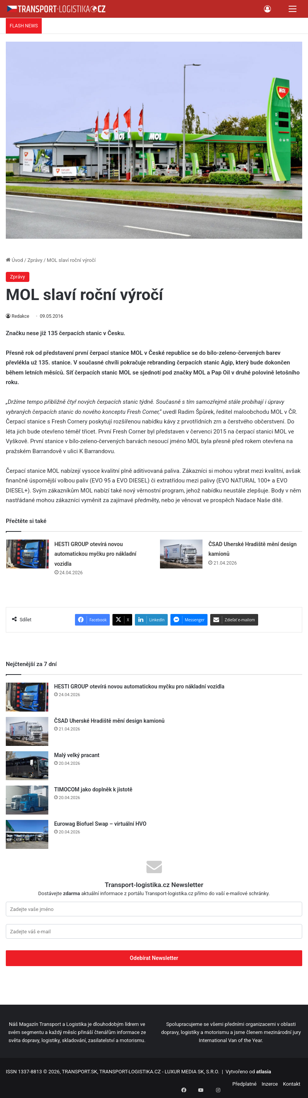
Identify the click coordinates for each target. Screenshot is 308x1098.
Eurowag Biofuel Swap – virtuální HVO (100, 824)
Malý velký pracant (76, 755)
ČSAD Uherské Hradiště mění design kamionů (109, 721)
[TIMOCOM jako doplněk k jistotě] (27, 800)
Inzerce (270, 1084)
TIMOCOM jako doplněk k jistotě (94, 789)
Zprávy (35, 260)
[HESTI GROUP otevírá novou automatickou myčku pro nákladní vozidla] (27, 554)
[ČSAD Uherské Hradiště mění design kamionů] (181, 554)
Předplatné (244, 1084)
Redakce (20, 316)
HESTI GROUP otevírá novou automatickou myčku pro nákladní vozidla (95, 554)
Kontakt (291, 1084)
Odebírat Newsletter (154, 958)
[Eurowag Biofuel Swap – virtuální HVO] (27, 834)
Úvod (14, 260)
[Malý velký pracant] (27, 765)
